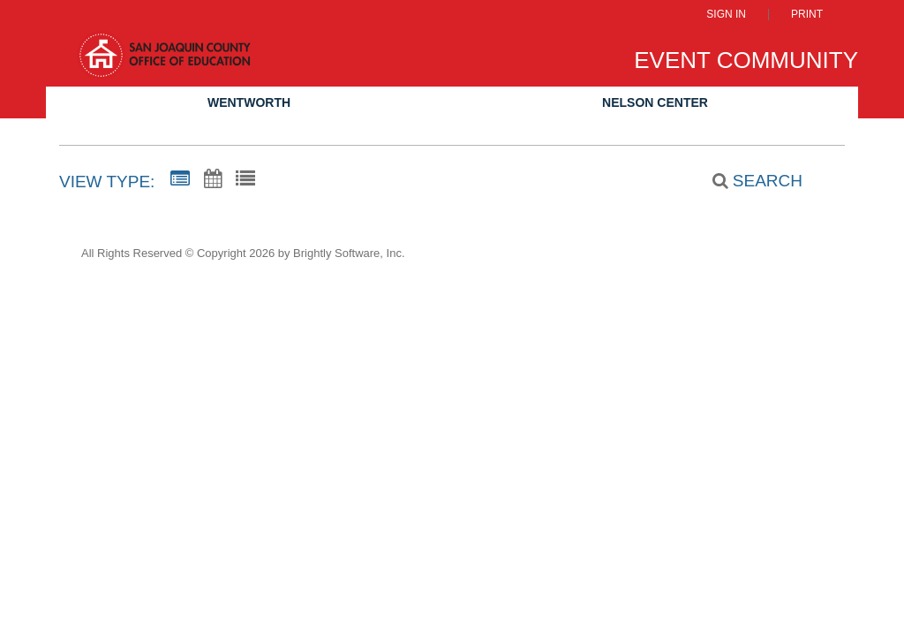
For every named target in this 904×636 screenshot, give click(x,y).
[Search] (747, 181)
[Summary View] (180, 179)
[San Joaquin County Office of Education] (164, 63)
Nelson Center (655, 102)
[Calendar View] (213, 179)
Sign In (726, 14)
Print (807, 14)
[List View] (245, 179)
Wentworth (248, 102)
